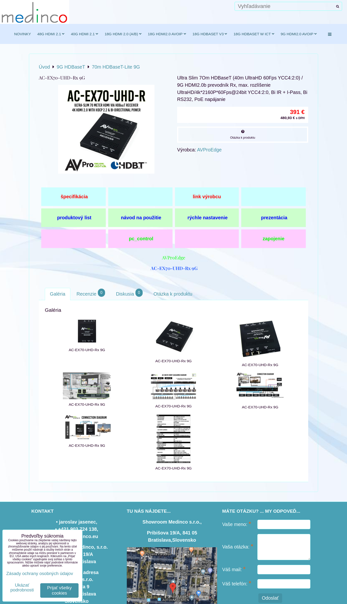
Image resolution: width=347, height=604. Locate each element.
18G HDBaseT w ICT (254, 34)
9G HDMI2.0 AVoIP (299, 34)
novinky (22, 34)
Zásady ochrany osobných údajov (39, 573)
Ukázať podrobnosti (22, 587)
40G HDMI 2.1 (84, 34)
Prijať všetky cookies (59, 590)
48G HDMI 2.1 (51, 34)
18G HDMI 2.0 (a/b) (123, 34)
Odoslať (270, 598)
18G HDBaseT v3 (210, 34)
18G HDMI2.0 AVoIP (167, 34)
